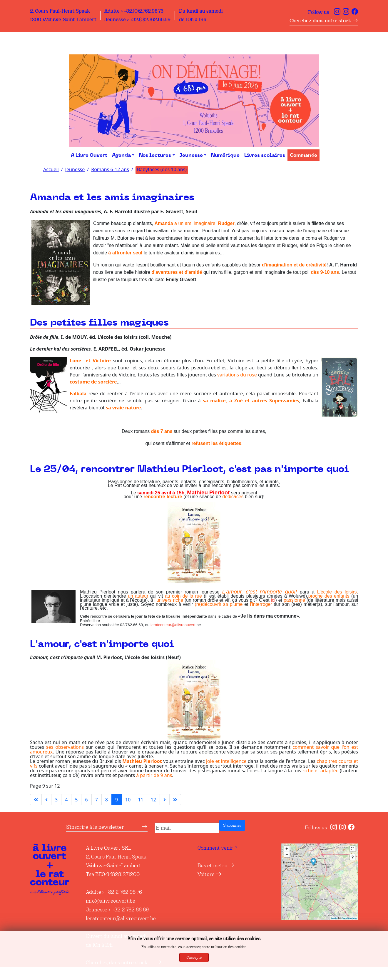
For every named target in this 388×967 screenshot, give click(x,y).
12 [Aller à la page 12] (153, 799)
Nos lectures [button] (155, 155)
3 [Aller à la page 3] (56, 799)
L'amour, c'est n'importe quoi (102, 644)
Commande (303, 155)
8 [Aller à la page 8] (106, 799)
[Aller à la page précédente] (46, 799)
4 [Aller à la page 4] (66, 799)
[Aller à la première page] (36, 799)
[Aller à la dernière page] (175, 799)
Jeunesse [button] (191, 155)
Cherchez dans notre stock (324, 20)
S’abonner (232, 825)
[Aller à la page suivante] (165, 799)
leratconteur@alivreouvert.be (121, 918)
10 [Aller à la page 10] (128, 799)
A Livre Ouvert (89, 155)
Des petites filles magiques (99, 323)
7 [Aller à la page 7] (96, 799)
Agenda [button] (121, 155)
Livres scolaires (264, 155)
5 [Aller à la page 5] (76, 799)
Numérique (225, 155)
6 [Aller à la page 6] (86, 799)
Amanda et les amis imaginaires (112, 197)
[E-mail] (187, 828)
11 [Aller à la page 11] (140, 799)
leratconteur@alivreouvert (172, 625)
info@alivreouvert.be (110, 900)
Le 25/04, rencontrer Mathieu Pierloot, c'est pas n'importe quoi (189, 469)
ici (273, 600)
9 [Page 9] (116, 799)
